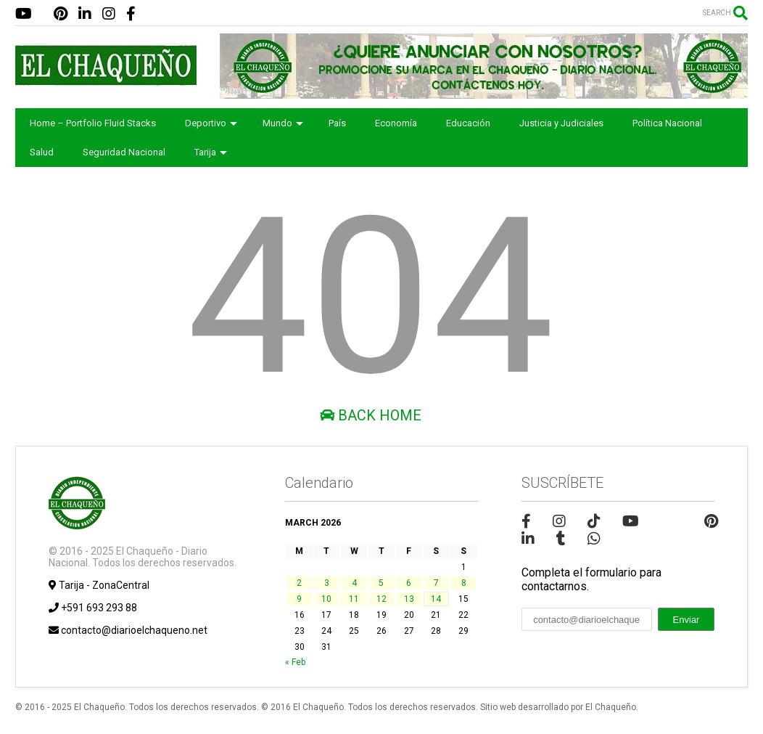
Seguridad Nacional (124, 152)
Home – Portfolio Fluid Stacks (93, 123)
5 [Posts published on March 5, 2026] (381, 583)
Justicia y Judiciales (561, 123)
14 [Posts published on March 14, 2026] (436, 599)
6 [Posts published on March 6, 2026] (408, 583)
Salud (42, 152)
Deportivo (211, 123)
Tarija (210, 152)
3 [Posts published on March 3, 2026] (326, 583)
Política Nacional (667, 123)
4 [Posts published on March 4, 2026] (354, 583)
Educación (468, 123)
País (337, 123)
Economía (396, 123)
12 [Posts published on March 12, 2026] (381, 599)
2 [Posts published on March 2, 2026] (299, 583)
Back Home (370, 415)
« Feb (295, 662)
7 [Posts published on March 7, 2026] (436, 583)
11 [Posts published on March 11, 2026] (354, 599)
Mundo (283, 123)
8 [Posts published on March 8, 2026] (463, 583)
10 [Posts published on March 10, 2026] (326, 599)
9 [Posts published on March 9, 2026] (299, 599)
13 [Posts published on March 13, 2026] (409, 599)
